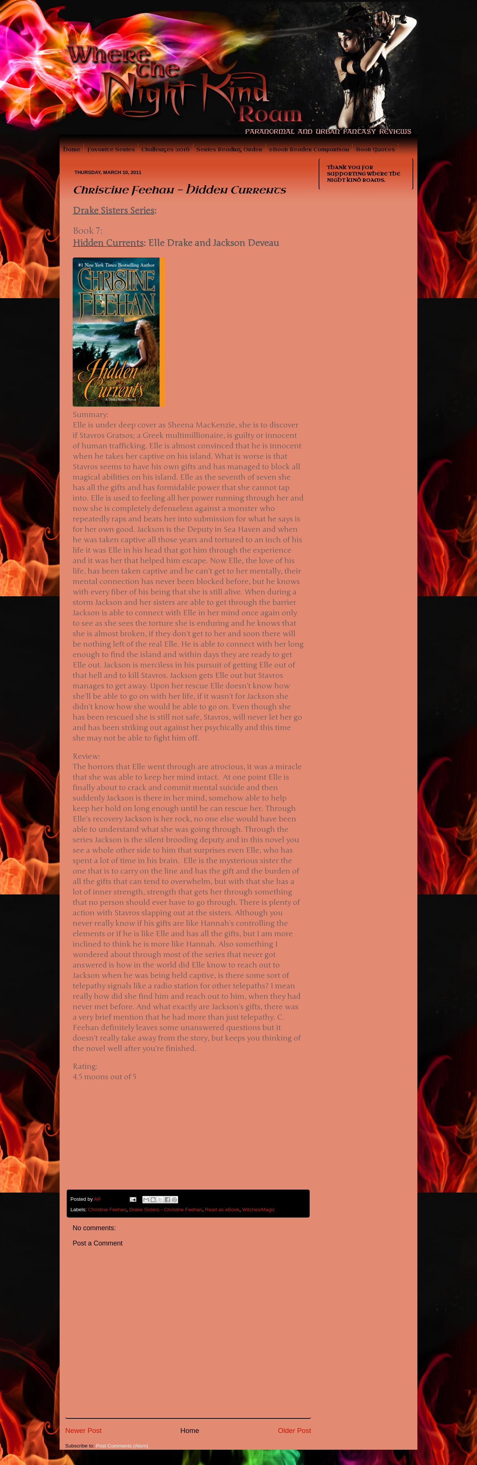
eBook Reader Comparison (309, 149)
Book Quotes (375, 149)
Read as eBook (222, 1209)
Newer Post (83, 1430)
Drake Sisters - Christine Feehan (165, 1209)
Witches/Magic (258, 1209)
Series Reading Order (229, 149)
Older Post (294, 1430)
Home (71, 149)
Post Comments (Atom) (122, 1446)
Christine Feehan (107, 1209)
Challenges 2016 (165, 149)
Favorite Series (111, 149)
